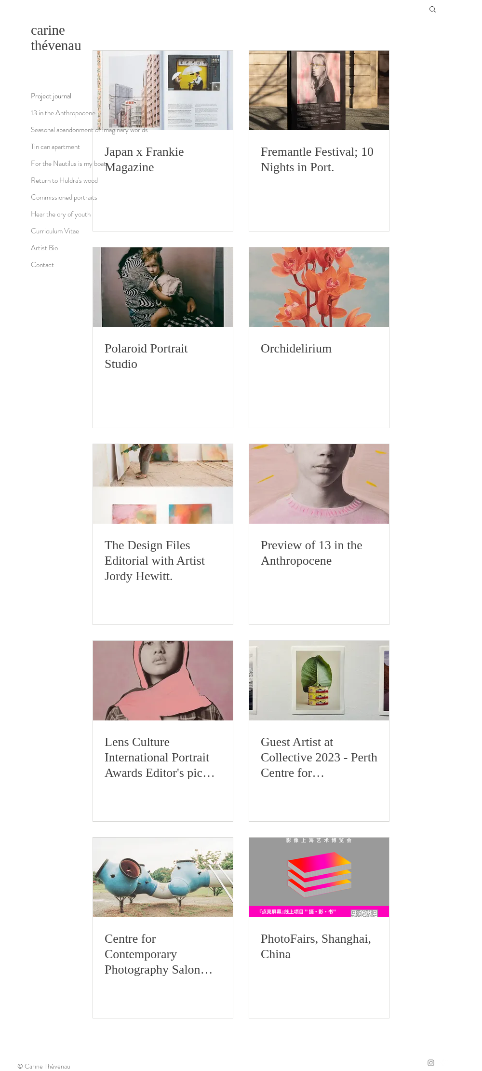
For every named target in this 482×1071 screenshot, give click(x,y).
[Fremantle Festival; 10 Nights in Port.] (319, 90)
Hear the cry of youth (61, 214)
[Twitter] (443, 1062)
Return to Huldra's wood (64, 180)
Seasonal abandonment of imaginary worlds (89, 129)
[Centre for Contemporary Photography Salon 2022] (163, 877)
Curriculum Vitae (55, 231)
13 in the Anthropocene (63, 113)
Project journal (51, 96)
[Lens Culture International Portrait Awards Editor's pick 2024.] (163, 680)
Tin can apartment (55, 146)
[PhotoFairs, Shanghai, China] (319, 877)
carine (48, 30)
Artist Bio (44, 248)
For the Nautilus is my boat (68, 163)
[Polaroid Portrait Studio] (163, 287)
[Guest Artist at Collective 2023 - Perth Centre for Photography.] (319, 680)
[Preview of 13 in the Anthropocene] (319, 484)
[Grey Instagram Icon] (431, 1062)
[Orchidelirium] (319, 287)
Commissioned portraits (64, 197)
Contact (42, 264)
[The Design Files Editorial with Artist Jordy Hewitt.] (163, 484)
